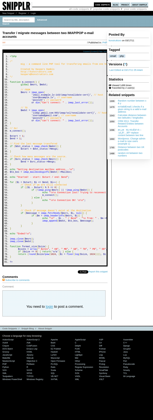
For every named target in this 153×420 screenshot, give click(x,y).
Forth (77, 388)
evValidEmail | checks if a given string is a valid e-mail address (132, 109)
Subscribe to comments (15, 319)
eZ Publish (56, 388)
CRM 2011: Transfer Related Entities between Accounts (130, 124)
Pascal (102, 400)
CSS (53, 385)
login (49, 346)
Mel (76, 397)
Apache (54, 378)
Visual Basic (104, 415)
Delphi (78, 385)
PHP (104, 42)
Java (125, 391)
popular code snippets (106, 9)
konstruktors (115, 40)
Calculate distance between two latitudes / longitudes (132, 116)
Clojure (5, 385)
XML (77, 418)
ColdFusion (32, 385)
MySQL (126, 397)
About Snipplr (45, 367)
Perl (125, 400)
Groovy (5, 391)
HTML (78, 391)
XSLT (101, 418)
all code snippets (79, 9)
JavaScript (7, 394)
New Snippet (8, 13)
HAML (29, 391)
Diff (100, 385)
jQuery (30, 394)
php (122, 56)
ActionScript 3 (33, 378)
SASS (29, 409)
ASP (101, 378)
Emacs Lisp (32, 388)
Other (77, 400)
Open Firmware (58, 400)
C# (100, 381)
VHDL (78, 415)
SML (4, 412)
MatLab (30, 397)
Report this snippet (98, 310)
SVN (77, 412)
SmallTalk (103, 409)
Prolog (102, 403)
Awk (28, 381)
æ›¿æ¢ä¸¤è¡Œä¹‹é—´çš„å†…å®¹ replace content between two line (130, 132)
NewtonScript (8, 400)
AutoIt (5, 381)
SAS (4, 409)
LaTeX (54, 394)
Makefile (6, 397)
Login (33, 13)
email (113, 56)
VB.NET (54, 415)
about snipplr (139, 4)
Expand (86, 51)
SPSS (29, 412)
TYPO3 (30, 415)
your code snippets (135, 9)
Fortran (102, 388)
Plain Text (103, 51)
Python (5, 406)
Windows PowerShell (12, 418)
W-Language (129, 415)
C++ (125, 381)
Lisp (101, 394)
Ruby (125, 406)
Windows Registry (35, 418)
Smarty (126, 409)
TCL (125, 412)
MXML (102, 397)
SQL (53, 412)
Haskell (54, 391)
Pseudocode (129, 403)
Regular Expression (84, 406)
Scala (53, 409)
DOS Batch (7, 388)
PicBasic (31, 403)
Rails (53, 406)
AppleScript (80, 378)
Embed (94, 51)
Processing (80, 403)
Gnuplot (126, 388)
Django (126, 385)
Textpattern (7, 415)
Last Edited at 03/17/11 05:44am (126, 70)
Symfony (103, 412)
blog (115, 4)
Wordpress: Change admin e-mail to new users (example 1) (131, 141)
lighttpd (78, 394)
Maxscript (55, 397)
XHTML (54, 418)
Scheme (79, 409)
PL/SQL (54, 403)
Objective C (32, 400)
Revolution (104, 406)
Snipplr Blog (27, 367)
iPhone (102, 391)
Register (22, 13)
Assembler (128, 378)
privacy (125, 4)
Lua (125, 394)
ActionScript (8, 378)
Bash (53, 381)
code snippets (102, 4)
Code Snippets (9, 367)
